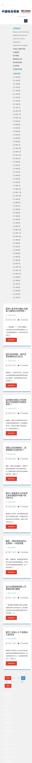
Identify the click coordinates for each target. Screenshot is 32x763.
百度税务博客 (17, 69)
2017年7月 (16, 87)
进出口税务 (7, 753)
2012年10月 (17, 274)
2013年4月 (16, 253)
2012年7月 (16, 284)
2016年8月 (16, 125)
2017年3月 (16, 101)
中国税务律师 (8, 702)
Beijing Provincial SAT (20, 35)
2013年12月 (17, 230)
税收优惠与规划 (9, 731)
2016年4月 (16, 138)
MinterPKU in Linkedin (20, 45)
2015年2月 (16, 182)
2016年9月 (16, 121)
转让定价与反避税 (9, 748)
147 (22, 682)
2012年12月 (17, 267)
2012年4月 (16, 294)
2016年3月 (16, 141)
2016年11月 (17, 114)
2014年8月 (16, 202)
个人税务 (7, 697)
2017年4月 (16, 97)
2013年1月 (16, 263)
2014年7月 (16, 206)
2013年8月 (16, 243)
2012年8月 (16, 280)
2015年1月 (16, 186)
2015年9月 (16, 158)
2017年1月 (16, 108)
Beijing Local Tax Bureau (21, 32)
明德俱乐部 (7, 714)
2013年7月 (16, 247)
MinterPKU (16, 42)
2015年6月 (16, 169)
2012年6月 (16, 287)
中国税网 (16, 52)
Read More (11, 340)
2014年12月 (17, 189)
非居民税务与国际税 (10, 757)
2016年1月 (16, 145)
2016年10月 (17, 118)
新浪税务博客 (17, 62)
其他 (5, 706)
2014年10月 (17, 196)
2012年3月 (16, 297)
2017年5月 (16, 94)
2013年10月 (17, 236)
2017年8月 (16, 84)
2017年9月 (16, 80)
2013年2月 (16, 260)
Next (8, 686)
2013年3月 (16, 257)
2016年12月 (17, 111)
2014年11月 (17, 192)
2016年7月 (16, 128)
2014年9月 (16, 199)
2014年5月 (16, 213)
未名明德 (16, 66)
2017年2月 (16, 104)
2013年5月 (16, 250)
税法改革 (7, 740)
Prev (8, 678)
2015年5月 (16, 172)
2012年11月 (17, 270)
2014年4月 (16, 216)
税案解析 (7, 736)
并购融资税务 (8, 710)
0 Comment (23, 320)
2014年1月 (16, 226)
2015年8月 (16, 162)
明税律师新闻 (8, 719)
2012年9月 (16, 277)
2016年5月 (16, 135)
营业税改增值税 (9, 744)
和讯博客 (16, 56)
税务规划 (7, 727)
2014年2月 (16, 223)
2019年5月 (16, 77)
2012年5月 (16, 291)
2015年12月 (17, 148)
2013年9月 (16, 240)
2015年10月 (17, 155)
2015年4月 (16, 175)
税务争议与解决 (9, 723)
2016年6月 (16, 131)
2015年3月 (16, 179)
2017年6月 (16, 91)
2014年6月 (16, 209)
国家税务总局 (17, 59)
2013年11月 (17, 233)
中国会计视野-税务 (19, 49)
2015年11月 (17, 152)
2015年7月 (16, 165)
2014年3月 (16, 219)
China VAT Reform (19, 39)
